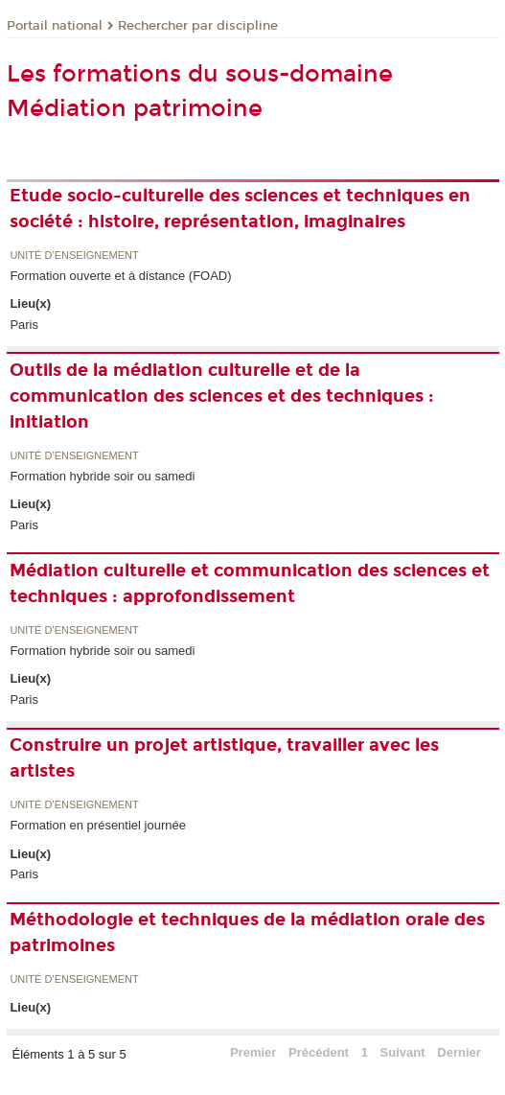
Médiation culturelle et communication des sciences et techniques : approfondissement (250, 583)
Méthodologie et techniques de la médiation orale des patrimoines (247, 932)
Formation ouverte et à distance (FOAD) (120, 275)
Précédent (318, 1052)
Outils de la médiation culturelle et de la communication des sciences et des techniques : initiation (222, 396)
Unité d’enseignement (74, 255)
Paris (24, 324)
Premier (253, 1052)
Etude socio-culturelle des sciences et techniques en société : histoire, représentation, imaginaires (240, 208)
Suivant (402, 1052)
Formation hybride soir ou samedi (102, 476)
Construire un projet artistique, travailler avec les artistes (224, 757)
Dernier (459, 1052)
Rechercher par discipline (198, 26)
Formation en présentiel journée (98, 825)
